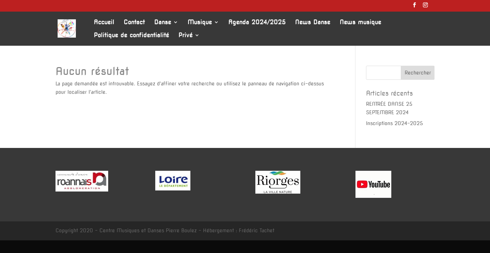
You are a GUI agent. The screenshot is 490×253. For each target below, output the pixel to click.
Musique (200, 23)
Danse (162, 23)
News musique (360, 23)
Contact (134, 23)
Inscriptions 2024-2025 (394, 123)
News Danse (312, 23)
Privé (185, 36)
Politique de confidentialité (131, 36)
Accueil (104, 23)
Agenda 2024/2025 (257, 23)
